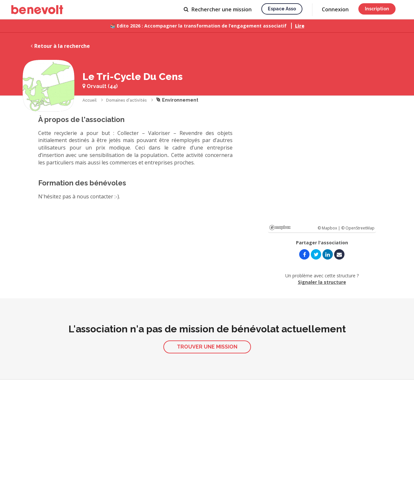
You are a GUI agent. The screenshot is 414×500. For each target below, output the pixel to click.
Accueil (89, 100)
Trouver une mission (207, 347)
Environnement (177, 100)
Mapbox (279, 227)
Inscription (377, 8)
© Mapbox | (329, 228)
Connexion (335, 9)
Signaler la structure (322, 282)
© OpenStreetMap (358, 228)
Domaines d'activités (126, 100)
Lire (299, 26)
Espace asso (282, 8)
